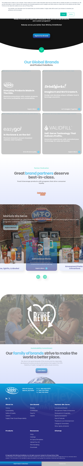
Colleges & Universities (62, 423)
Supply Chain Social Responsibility (16, 418)
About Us (9, 404)
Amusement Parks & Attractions (65, 410)
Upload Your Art (35, 442)
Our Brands (34, 404)
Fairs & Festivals (59, 418)
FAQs (31, 434)
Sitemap (58, 431)
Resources (34, 431)
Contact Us (43, 455)
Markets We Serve (62, 404)
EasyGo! (32, 413)
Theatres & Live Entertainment (64, 421)
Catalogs (33, 437)
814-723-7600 (44, 390)
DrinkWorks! (34, 410)
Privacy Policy (51, 455)
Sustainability (10, 410)
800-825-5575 (45, 388)
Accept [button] (63, 14)
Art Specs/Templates (36, 439)
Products (9, 431)
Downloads (33, 447)
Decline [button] (71, 14)
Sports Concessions (61, 416)
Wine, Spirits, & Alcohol (62, 426)
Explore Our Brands (41, 36)
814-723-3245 (43, 392)
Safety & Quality (11, 413)
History (8, 408)
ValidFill (32, 416)
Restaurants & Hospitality (62, 413)
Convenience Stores (61, 408)
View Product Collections (21, 463)
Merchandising (34, 445)
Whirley (32, 408)
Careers (8, 416)
